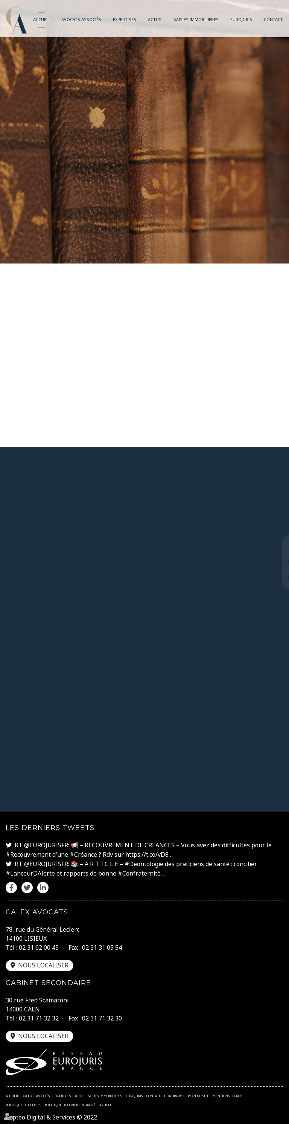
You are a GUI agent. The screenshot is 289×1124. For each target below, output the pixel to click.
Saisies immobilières (196, 19)
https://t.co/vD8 (147, 854)
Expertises (124, 19)
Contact (273, 19)
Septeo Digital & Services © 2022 (51, 1116)
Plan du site (198, 1094)
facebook (274, 547)
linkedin (274, 577)
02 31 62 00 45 (39, 946)
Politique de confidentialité (70, 1103)
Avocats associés (81, 19)
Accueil (41, 19)
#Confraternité (139, 872)
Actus (154, 19)
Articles (106, 1103)
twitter (274, 562)
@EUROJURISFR (46, 845)
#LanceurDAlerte (30, 872)
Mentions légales (228, 1094)
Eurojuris (241, 19)
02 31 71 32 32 (39, 1017)
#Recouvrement (28, 854)
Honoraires (174, 1094)
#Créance (83, 854)
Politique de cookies (23, 1103)
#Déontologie (144, 863)
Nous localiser (43, 964)
